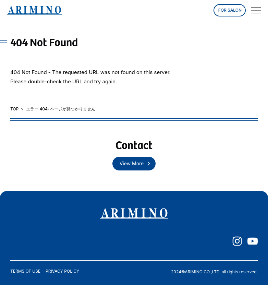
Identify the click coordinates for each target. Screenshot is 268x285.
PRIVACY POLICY (62, 271)
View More (132, 163)
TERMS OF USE (25, 271)
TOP (14, 109)
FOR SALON (230, 10)
